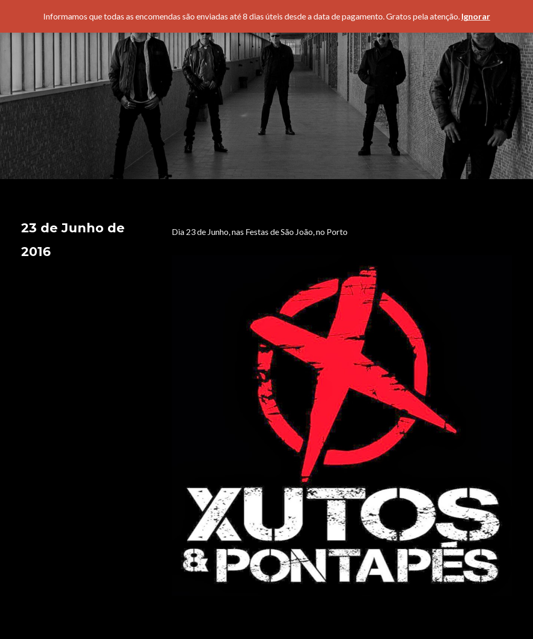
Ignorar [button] (475, 16)
